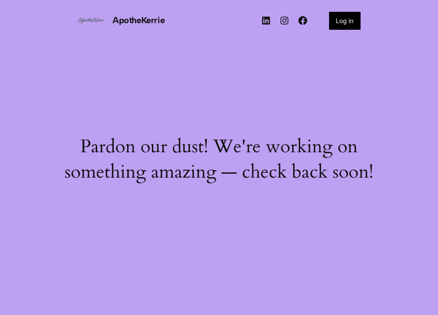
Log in (345, 20)
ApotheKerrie (138, 20)
